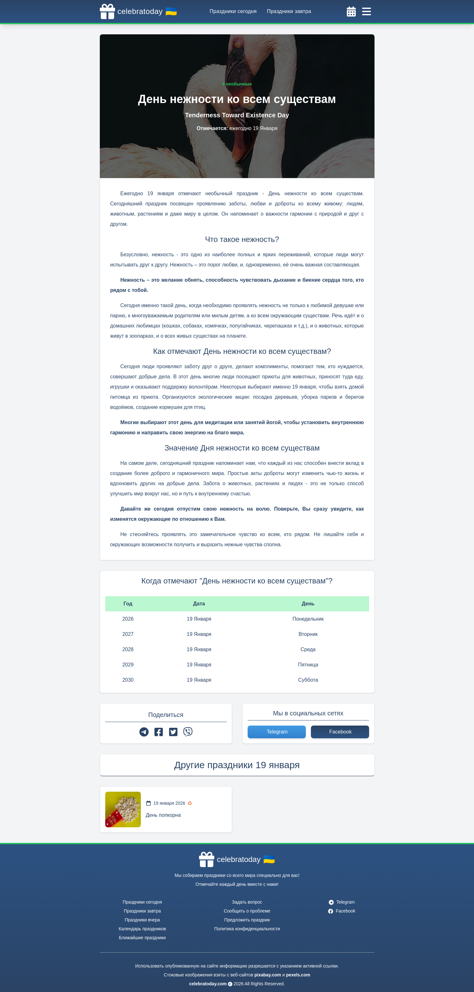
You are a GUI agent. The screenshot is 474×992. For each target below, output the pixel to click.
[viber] (188, 732)
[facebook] (158, 732)
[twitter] (173, 732)
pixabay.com (267, 974)
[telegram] (144, 732)
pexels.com (298, 974)
